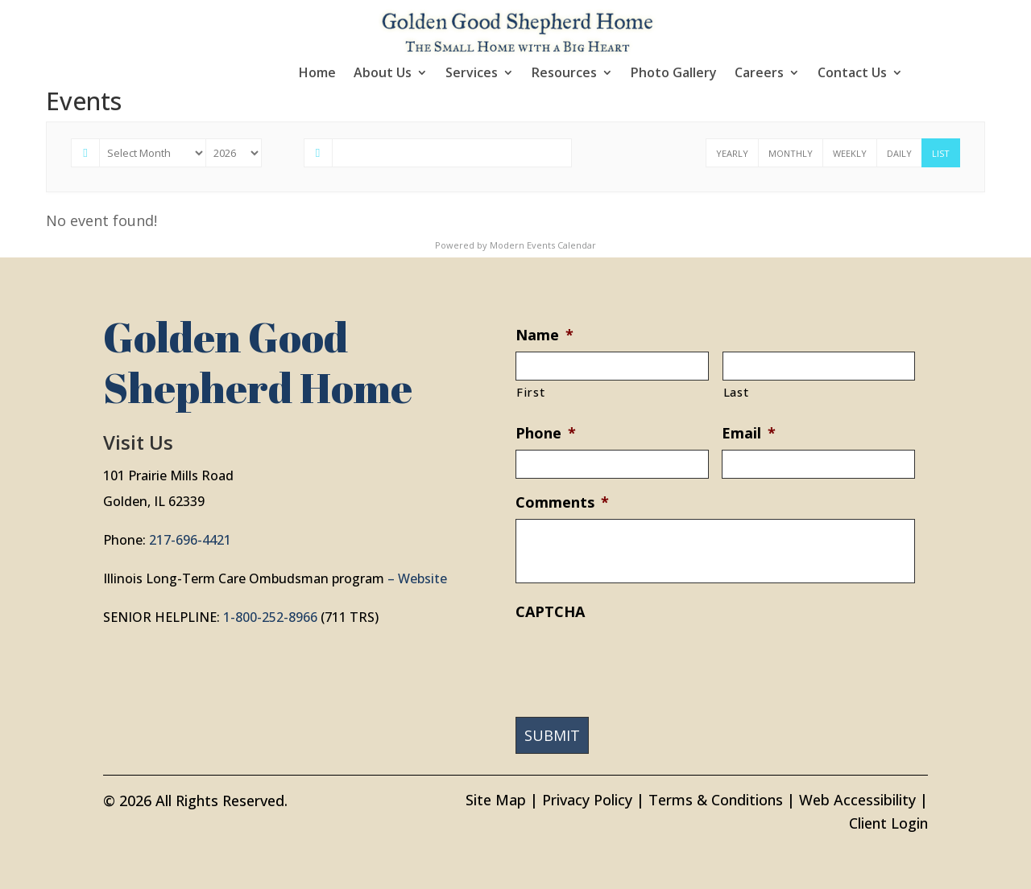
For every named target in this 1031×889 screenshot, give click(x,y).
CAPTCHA (550, 612)
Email (749, 433)
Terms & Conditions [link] (715, 799)
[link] (518, 29)
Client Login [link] (888, 823)
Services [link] (471, 74)
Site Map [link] (496, 799)
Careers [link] (759, 74)
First (530, 392)
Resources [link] (564, 74)
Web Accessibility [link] (857, 799)
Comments (562, 502)
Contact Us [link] (852, 74)
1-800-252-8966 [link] (270, 617)
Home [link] (317, 74)
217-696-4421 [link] (190, 540)
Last (736, 392)
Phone (546, 433)
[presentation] (638, 659)
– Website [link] (417, 578)
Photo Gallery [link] (674, 74)
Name (544, 335)
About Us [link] (383, 74)
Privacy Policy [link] (587, 799)
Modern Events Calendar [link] (543, 245)
